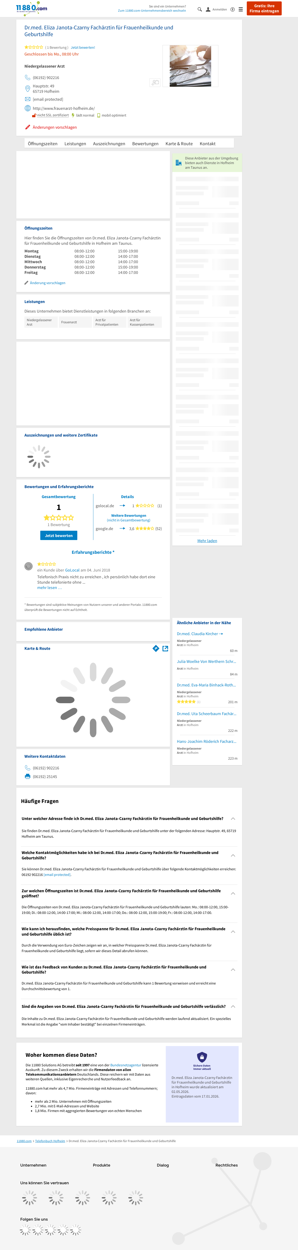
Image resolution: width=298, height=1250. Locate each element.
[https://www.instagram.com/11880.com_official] (38, 1230)
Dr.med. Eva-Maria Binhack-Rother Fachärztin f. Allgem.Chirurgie (207, 685)
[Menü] (243, 9)
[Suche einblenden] (202, 9)
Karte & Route (179, 143)
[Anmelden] (218, 9)
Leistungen (75, 143)
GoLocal (72, 570)
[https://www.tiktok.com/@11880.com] (50, 1230)
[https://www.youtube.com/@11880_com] (76, 1230)
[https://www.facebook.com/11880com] (25, 1230)
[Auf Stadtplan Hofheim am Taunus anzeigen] (165, 648)
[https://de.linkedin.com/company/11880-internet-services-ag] (63, 1230)
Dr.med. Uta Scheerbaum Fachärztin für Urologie (207, 713)
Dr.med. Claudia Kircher (197, 633)
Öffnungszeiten (43, 143)
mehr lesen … (49, 587)
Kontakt (208, 143)
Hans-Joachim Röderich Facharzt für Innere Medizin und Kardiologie (207, 741)
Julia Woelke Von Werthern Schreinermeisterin (207, 661)
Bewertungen (145, 143)
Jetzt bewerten (59, 535)
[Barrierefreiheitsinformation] (234, 9)
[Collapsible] (233, 819)
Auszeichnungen (109, 143)
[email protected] (57, 874)
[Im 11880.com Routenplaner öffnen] (155, 647)
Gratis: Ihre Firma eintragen (264, 8)
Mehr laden (207, 540)
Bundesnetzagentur (125, 1065)
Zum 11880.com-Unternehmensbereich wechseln (152, 10)
